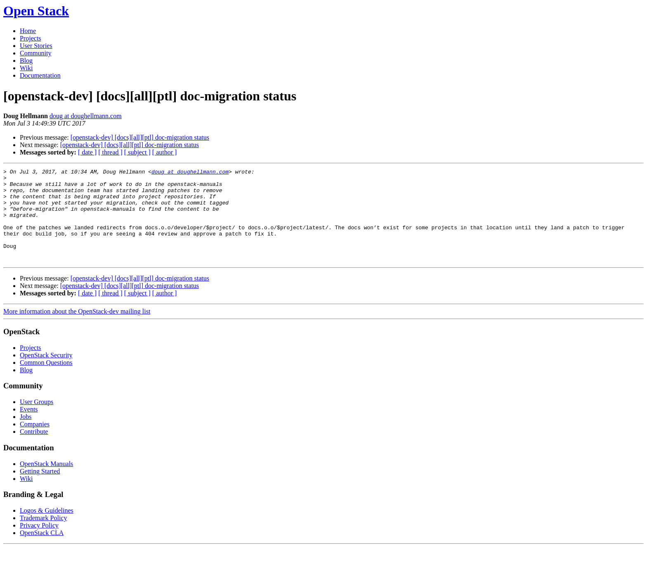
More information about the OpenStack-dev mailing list (76, 329)
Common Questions (46, 381)
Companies (35, 442)
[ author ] (164, 152)
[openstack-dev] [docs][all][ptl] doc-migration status (140, 137)
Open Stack (36, 10)
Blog (26, 60)
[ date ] (87, 152)
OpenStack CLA (42, 551)
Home (28, 30)
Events (29, 427)
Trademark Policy (43, 536)
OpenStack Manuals (46, 482)
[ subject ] (137, 152)
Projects (30, 38)
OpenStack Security (46, 373)
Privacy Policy (39, 543)
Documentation (40, 75)
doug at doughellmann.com (86, 115)
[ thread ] (110, 152)
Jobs (25, 435)
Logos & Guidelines (46, 529)
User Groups (36, 420)
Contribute (34, 450)
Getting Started (40, 489)
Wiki (26, 67)
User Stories (36, 45)
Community (35, 53)
